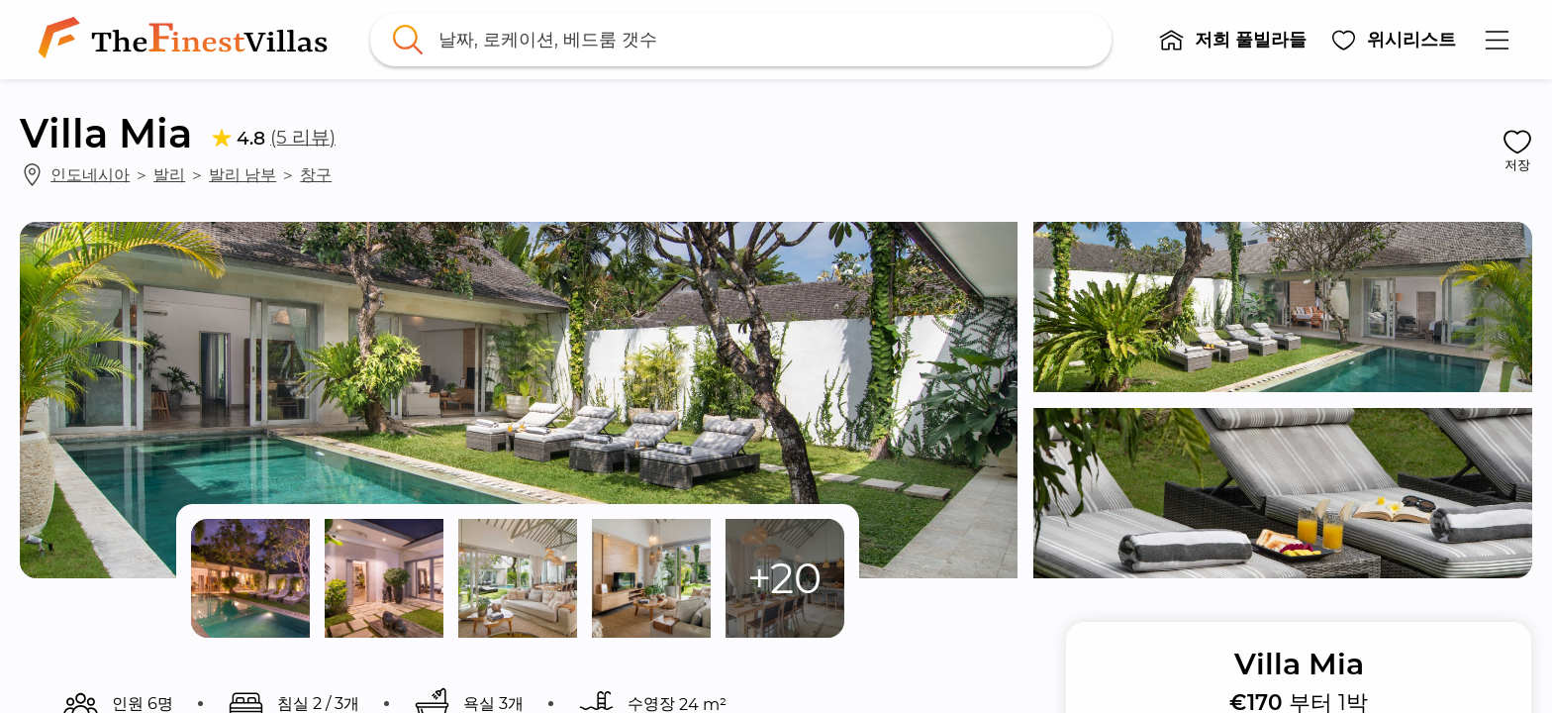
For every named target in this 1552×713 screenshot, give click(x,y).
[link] (187, 39)
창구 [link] (316, 174)
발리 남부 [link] (242, 174)
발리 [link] (169, 174)
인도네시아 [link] (90, 174)
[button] (1232, 39)
